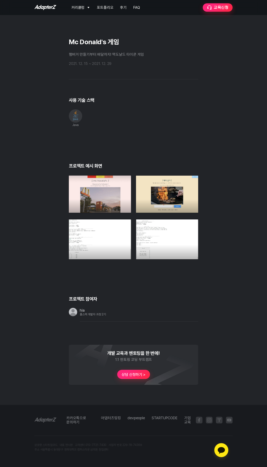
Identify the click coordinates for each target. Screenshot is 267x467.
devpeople (136, 418)
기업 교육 (187, 420)
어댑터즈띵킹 (111, 418)
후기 (123, 7)
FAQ (136, 7)
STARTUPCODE (165, 418)
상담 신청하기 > (133, 374)
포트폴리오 (105, 7)
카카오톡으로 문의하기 (76, 420)
